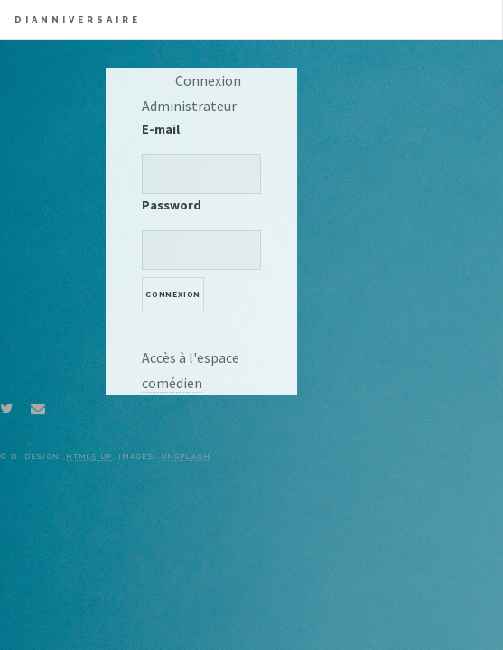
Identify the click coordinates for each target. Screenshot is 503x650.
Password (171, 205)
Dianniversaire (77, 19)
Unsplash (186, 455)
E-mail (161, 129)
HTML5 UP (89, 455)
